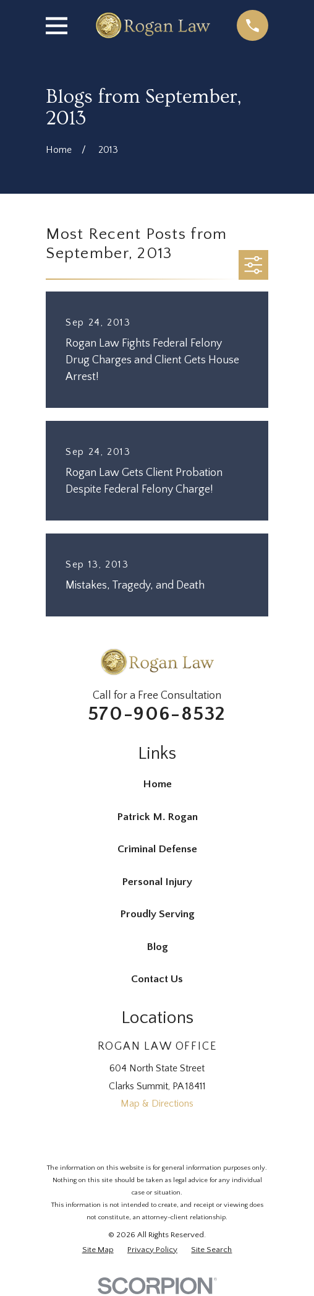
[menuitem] (98, 1250)
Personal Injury (157, 882)
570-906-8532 (157, 714)
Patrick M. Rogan (157, 817)
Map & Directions (157, 1103)
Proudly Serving (157, 914)
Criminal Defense (157, 849)
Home (157, 784)
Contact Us (157, 979)
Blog (157, 947)
